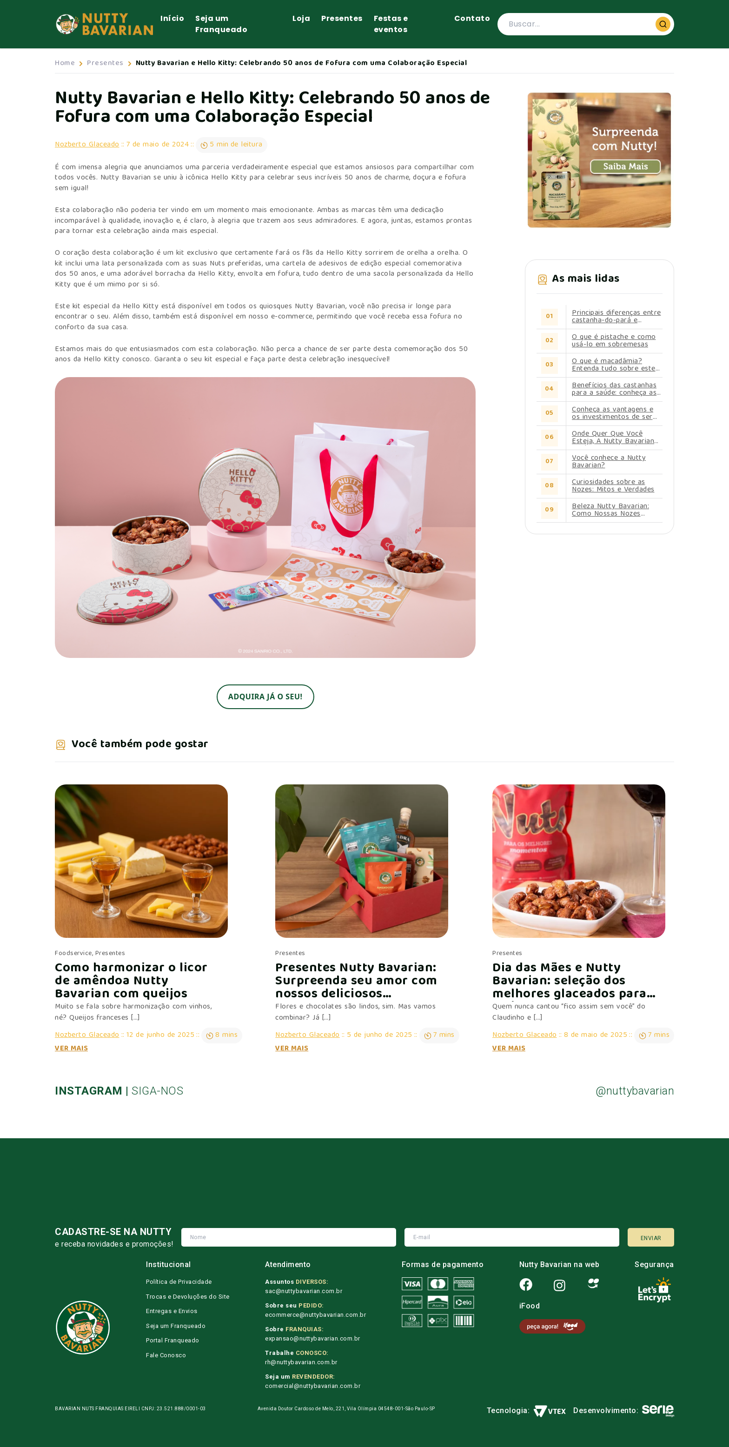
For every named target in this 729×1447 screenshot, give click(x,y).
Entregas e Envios (172, 1311)
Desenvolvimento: (623, 1411)
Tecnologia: (526, 1411)
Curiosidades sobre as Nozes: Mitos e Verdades (613, 486)
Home (65, 63)
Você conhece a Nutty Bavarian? (609, 462)
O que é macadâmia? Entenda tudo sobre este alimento (614, 365)
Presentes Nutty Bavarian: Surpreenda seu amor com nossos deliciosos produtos (356, 982)
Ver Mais (71, 1049)
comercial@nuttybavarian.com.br (312, 1385)
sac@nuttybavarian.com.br (303, 1291)
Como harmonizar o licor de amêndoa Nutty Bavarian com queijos (131, 982)
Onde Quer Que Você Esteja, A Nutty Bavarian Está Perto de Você (613, 438)
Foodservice (73, 953)
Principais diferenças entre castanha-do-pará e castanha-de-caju (616, 317)
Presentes (342, 18)
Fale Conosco (166, 1355)
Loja (301, 18)
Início (172, 18)
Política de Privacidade (179, 1281)
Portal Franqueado (172, 1340)
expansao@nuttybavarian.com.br (312, 1338)
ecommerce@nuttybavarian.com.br (315, 1314)
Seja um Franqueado (221, 24)
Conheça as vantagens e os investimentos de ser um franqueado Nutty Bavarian (612, 413)
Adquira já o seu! (265, 696)
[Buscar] (663, 24)
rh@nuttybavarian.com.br (301, 1362)
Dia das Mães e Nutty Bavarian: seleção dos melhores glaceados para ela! (569, 982)
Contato (472, 18)
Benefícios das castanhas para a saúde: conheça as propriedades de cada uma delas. (616, 389)
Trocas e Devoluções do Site (188, 1296)
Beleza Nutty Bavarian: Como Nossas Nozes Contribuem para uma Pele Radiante (617, 510)
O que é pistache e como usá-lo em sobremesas (614, 341)
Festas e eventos (391, 24)
